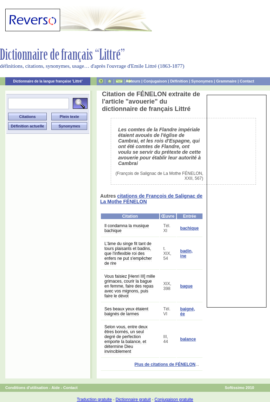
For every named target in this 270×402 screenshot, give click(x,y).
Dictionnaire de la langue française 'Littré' (48, 81)
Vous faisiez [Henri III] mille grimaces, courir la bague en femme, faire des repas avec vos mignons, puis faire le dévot (129, 286)
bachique (189, 228)
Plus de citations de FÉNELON (165, 364)
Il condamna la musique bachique (126, 228)
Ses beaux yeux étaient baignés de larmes (126, 311)
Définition (179, 81)
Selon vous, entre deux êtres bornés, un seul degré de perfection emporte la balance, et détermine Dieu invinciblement (126, 339)
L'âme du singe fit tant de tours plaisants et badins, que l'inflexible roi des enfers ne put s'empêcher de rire (128, 253)
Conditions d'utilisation (26, 387)
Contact (247, 81)
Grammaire (226, 81)
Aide (55, 387)
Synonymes (202, 81)
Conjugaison (155, 81)
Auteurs (133, 81)
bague (186, 286)
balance (188, 339)
